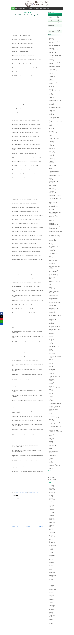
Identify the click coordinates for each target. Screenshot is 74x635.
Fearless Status (52, 179)
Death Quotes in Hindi (53, 124)
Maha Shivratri (51, 311)
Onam (50, 342)
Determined (17, 492)
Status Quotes (51, 407)
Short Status (51, 596)
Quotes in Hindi (51, 360)
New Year (50, 339)
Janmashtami (51, 268)
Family (50, 172)
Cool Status (51, 511)
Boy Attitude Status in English (54, 100)
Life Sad (50, 280)
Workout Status (51, 464)
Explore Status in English (53, 171)
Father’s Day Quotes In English (54, 175)
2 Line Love (51, 42)
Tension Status (51, 609)
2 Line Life (51, 38)
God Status (51, 535)
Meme (50, 320)
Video (50, 448)
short (50, 392)
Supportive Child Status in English (55, 426)
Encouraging (51, 159)
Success (50, 419)
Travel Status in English (53, 439)
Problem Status (51, 585)
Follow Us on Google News (53, 473)
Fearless (50, 178)
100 (49, 36)
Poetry (50, 349)
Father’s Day (51, 174)
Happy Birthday (51, 223)
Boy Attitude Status (52, 98)
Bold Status (51, 94)
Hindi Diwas (51, 249)
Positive (50, 352)
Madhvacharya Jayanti (53, 308)
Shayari (37, 8)
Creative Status (51, 515)
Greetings (50, 220)
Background (51, 80)
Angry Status (51, 485)
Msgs (50, 332)
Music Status (51, 576)
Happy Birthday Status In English (55, 226)
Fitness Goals (51, 184)
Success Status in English (53, 422)
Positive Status (51, 583)
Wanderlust (51, 454)
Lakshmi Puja (51, 277)
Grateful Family (51, 215)
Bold (49, 93)
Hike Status (51, 548)
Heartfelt (50, 243)
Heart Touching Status (53, 546)
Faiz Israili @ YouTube (52, 479)
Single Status (51, 599)
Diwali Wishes (51, 141)
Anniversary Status (52, 486)
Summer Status (52, 606)
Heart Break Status (52, 545)
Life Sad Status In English (53, 281)
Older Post (40, 526)
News (48, 8)
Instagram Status (52, 558)
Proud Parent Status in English (54, 356)
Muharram (51, 333)
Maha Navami (51, 309)
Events (44, 8)
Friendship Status (52, 194)
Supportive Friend (52, 428)
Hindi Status (51, 250)
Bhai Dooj (50, 87)
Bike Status (51, 495)
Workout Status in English (53, 465)
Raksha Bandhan (52, 362)
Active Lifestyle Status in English (55, 55)
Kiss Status (51, 565)
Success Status (52, 420)
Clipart (50, 113)
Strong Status (51, 416)
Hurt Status (51, 553)
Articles (50, 72)
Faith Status (51, 523)
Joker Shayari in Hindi (53, 271)
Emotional (50, 154)
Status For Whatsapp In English (55, 403)
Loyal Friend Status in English (54, 306)
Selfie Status (51, 593)
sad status (51, 379)
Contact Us (51, 623)
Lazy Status (51, 566)
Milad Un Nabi (51, 323)
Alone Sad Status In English (54, 66)
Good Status (51, 539)
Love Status (51, 296)
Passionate (51, 343)
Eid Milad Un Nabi (52, 148)
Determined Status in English (33, 492)
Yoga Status (51, 619)
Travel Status (51, 438)
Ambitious (50, 67)
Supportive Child (52, 423)
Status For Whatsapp (53, 402)
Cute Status (51, 516)
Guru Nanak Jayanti (52, 221)
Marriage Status (52, 572)
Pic (49, 347)
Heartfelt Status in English (53, 246)
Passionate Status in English (54, 346)
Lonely (50, 287)
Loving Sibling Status (53, 301)
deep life (50, 125)
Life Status (51, 568)
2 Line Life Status (52, 39)
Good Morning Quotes (53, 210)
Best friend (51, 86)
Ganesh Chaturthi (52, 202)
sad (49, 377)
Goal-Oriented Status (53, 206)
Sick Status (51, 598)
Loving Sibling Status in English (54, 302)
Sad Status (51, 592)
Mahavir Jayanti (52, 312)
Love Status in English (53, 298)
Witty (50, 461)
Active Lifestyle (51, 52)
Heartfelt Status (52, 244)
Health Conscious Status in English (55, 231)
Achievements (51, 48)
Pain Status (51, 579)
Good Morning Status (53, 536)
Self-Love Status (52, 386)
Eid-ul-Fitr (50, 151)
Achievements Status (53, 49)
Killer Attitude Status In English (54, 275)
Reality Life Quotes (52, 366)
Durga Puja (51, 144)
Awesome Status (52, 489)
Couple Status (51, 512)
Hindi (50, 247)
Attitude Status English (53, 77)
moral (50, 327)
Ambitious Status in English (54, 70)
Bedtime (50, 83)
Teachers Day (51, 434)
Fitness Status (51, 188)
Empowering (51, 158)
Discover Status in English (54, 138)
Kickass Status (51, 562)
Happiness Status (52, 542)
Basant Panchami (52, 82)
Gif (49, 203)
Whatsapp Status (18, 8)
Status (30, 8)
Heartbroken (51, 239)
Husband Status (52, 555)
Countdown (51, 118)
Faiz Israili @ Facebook (52, 475)
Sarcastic (50, 383)
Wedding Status (52, 613)
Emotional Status (52, 519)
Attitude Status (25, 8)
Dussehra (50, 145)
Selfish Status (51, 595)
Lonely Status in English (53, 290)
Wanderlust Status (52, 455)
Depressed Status (52, 128)
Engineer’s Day (51, 162)
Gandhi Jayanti (51, 200)
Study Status (51, 603)
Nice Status (51, 578)
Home (13, 8)
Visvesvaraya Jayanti (53, 451)
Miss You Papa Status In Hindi (54, 326)
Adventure (51, 59)
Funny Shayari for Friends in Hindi (55, 198)
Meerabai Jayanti (52, 319)
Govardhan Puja (52, 213)
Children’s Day (51, 110)
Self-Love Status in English (54, 387)
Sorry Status (51, 602)
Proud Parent (51, 353)
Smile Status (51, 396)
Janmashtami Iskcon (52, 270)
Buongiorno (51, 103)
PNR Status (51, 582)
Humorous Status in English (54, 254)
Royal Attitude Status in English (54, 376)
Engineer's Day (51, 161)
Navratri (50, 336)
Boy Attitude (51, 97)
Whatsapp (51, 458)
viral (49, 449)
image (50, 256)
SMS (41, 8)
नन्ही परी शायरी (51, 468)
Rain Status (51, 588)
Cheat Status (51, 505)
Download (50, 142)
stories (50, 412)
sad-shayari (51, 382)
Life (49, 278)
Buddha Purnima (52, 101)
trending (50, 441)
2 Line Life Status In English (54, 41)
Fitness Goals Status (53, 185)
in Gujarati (51, 259)
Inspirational (51, 263)
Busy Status (51, 503)
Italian (50, 264)
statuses (50, 410)
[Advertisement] (27, 25)
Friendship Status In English (54, 195)
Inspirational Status (52, 556)
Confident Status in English (54, 117)
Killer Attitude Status (52, 274)
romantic (50, 370)
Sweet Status (51, 608)
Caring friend (51, 104)
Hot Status (51, 552)
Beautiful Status (52, 492)
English (50, 164)
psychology (51, 357)
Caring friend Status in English (54, 107)
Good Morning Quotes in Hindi (54, 212)
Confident (50, 114)
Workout (50, 462)
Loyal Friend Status (52, 305)
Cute (50, 120)
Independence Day (52, 260)
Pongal (50, 350)
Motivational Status (52, 575)
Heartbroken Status (52, 240)
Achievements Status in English (55, 51)
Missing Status (51, 573)
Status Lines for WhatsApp (54, 406)
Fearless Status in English (53, 181)
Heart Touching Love (52, 233)
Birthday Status (51, 496)
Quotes (34, 8)
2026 (50, 46)
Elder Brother (51, 152)
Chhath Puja (51, 108)
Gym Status (51, 541)
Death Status (51, 518)
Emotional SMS (52, 155)
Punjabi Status (51, 586)
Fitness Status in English (53, 189)
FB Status (50, 526)
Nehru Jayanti (51, 337)
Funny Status (51, 533)
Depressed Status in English (54, 129)
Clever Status (51, 509)
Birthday (50, 89)
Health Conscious (52, 228)
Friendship (51, 191)
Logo (50, 284)
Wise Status (51, 618)
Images (50, 257)
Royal (50, 372)
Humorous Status (52, 253)
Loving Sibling (51, 299)
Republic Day (51, 369)
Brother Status (51, 502)
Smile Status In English (53, 397)
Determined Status (23, 492)
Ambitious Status (52, 69)
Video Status (51, 612)
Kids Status (51, 563)
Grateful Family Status (53, 216)
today (50, 435)
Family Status (51, 525)
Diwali (50, 139)
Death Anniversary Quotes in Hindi (55, 121)
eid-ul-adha (51, 149)
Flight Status (51, 529)
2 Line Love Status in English (54, 45)
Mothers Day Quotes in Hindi (54, 329)
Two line (50, 442)
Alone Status (51, 483)
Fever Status (51, 528)
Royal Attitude (51, 373)
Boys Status (51, 498)
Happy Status (51, 543)
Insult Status (51, 559)
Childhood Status (52, 506)
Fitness (50, 182)
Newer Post (15, 526)
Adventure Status (52, 60)
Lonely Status (51, 288)
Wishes (50, 459)
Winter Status (51, 616)
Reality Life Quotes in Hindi (54, 367)
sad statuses (51, 380)
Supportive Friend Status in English (55, 431)
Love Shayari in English (53, 295)
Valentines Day (51, 445)
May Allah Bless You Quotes (54, 315)
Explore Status (51, 169)
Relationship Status (52, 589)
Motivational (51, 330)
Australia (50, 79)
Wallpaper (50, 452)
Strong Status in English (53, 417)
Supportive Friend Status (53, 430)
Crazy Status (51, 513)
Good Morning (51, 209)
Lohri (50, 285)
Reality (50, 363)
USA (49, 444)
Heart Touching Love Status (54, 235)
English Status (51, 165)
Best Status (51, 493)
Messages (51, 322)
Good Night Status (52, 538)
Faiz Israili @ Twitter (51, 477)
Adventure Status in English (54, 62)
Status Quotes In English (53, 409)
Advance (50, 57)
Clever (50, 111)
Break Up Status (52, 499)
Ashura (50, 73)
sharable (50, 389)
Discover (50, 135)
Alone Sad (51, 63)
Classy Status (51, 508)
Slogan (50, 393)
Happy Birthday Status (53, 224)
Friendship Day (51, 192)
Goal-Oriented (51, 205)
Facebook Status (52, 522)
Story (50, 413)
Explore (50, 168)
